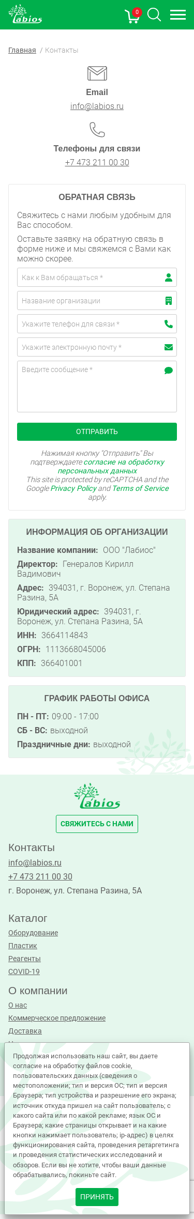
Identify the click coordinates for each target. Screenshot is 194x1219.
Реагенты (24, 958)
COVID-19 (24, 971)
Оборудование (33, 933)
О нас (17, 1005)
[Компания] (97, 300)
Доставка (25, 1031)
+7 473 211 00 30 (97, 162)
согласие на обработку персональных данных (110, 466)
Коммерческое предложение (57, 1018)
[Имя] (97, 277)
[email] (97, 347)
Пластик (22, 946)
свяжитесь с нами (97, 824)
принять (97, 1197)
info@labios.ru (97, 106)
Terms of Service (140, 488)
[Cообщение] (97, 386)
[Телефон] (97, 323)
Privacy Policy (73, 488)
